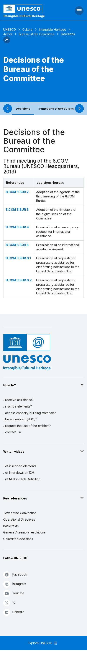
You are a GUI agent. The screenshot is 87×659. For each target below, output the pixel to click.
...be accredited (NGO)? (20, 419)
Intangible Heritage (52, 29)
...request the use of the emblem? (27, 426)
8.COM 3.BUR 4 (17, 227)
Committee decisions (18, 539)
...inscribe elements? (17, 406)
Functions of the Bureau (56, 108)
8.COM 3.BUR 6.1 (18, 258)
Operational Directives (19, 519)
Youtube (13, 593)
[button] (6, 42)
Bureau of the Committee (36, 34)
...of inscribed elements (19, 466)
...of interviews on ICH (18, 472)
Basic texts (11, 526)
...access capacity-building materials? (29, 413)
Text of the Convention (19, 513)
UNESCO (9, 29)
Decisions (23, 108)
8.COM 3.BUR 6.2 (19, 280)
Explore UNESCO (42, 643)
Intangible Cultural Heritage (24, 16)
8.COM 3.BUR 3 (17, 209)
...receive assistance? (18, 400)
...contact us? (12, 432)
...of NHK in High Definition (21, 479)
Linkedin (13, 612)
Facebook (15, 574)
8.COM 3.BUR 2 (17, 192)
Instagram (14, 584)
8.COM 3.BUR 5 (17, 245)
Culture (27, 29)
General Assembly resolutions (24, 532)
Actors (7, 34)
